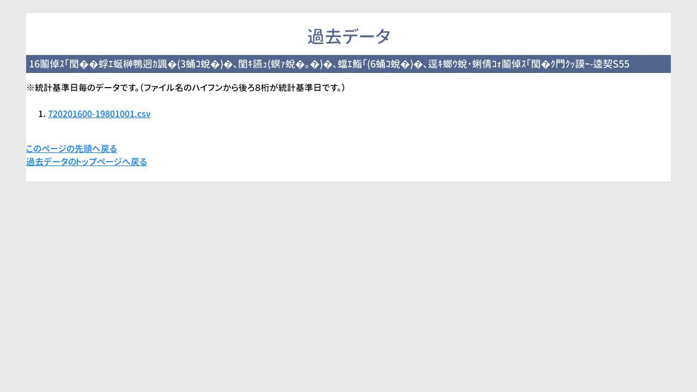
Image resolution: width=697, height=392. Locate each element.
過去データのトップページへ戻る (86, 162)
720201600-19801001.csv (99, 114)
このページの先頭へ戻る (71, 149)
